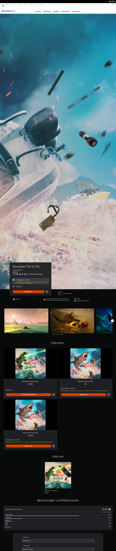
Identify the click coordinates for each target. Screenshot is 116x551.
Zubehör (26, 4)
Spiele (6, 4)
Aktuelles (38, 9)
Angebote (56, 9)
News (31, 4)
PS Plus (19, 4)
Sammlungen (47, 9)
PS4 (15, 4)
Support (41, 4)
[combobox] (58, 539)
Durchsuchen (76, 9)
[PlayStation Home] (3, 5)
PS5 (11, 4)
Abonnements (66, 9)
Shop (36, 4)
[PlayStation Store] (8, 9)
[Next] (112, 319)
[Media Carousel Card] (26, 319)
